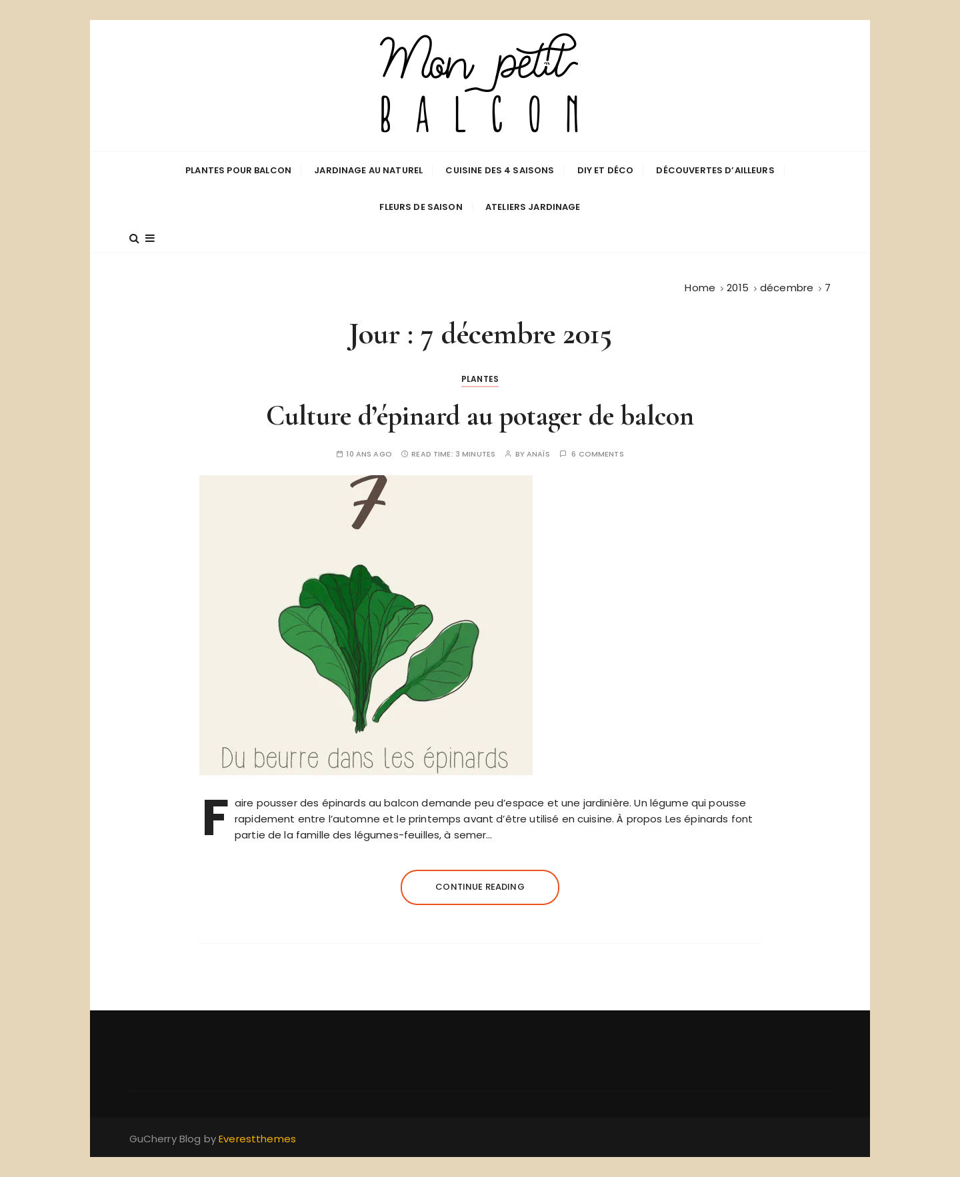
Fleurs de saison (420, 207)
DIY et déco (605, 170)
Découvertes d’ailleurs (715, 170)
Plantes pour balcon (238, 170)
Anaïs (538, 454)
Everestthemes (257, 1139)
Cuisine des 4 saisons (499, 170)
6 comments (597, 454)
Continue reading (479, 886)
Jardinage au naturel (368, 170)
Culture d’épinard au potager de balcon (480, 416)
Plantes (480, 379)
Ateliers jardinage (533, 207)
